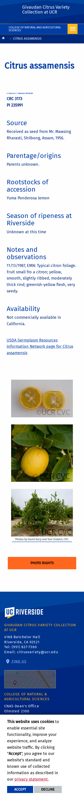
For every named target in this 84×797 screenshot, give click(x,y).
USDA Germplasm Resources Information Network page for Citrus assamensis (40, 347)
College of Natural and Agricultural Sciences (35, 29)
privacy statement (31, 779)
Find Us (30, 673)
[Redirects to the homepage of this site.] (3, 39)
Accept (20, 789)
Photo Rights (42, 563)
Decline (48, 789)
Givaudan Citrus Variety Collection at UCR (46, 9)
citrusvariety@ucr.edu (37, 652)
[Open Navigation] (73, 29)
